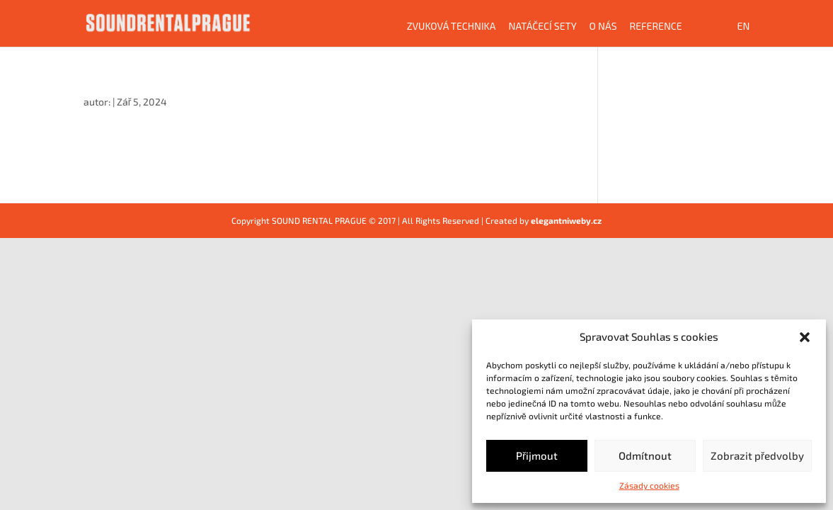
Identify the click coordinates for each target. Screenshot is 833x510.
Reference (656, 26)
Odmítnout (645, 455)
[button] (805, 337)
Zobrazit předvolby (757, 455)
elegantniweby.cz (566, 220)
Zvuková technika (451, 26)
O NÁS (603, 26)
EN (743, 26)
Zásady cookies (649, 485)
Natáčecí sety (543, 26)
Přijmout (537, 455)
